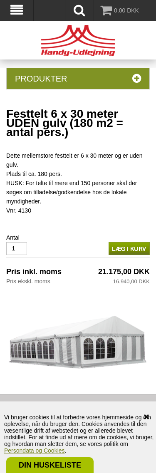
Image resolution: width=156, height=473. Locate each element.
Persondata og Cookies (34, 450)
